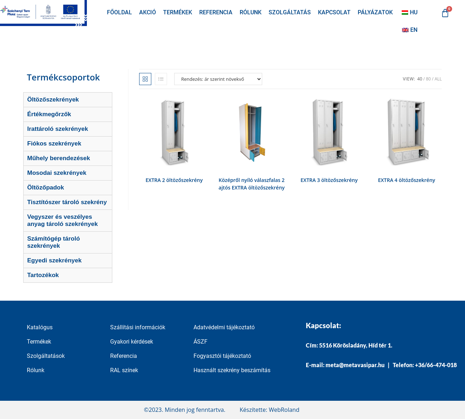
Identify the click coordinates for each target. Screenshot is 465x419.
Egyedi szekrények (54, 260)
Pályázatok (375, 12)
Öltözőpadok (45, 187)
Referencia (215, 12)
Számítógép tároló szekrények (53, 242)
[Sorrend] (218, 79)
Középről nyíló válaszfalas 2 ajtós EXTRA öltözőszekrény (252, 184)
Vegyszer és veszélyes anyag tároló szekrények (62, 220)
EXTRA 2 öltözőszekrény (174, 180)
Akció (147, 12)
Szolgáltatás (290, 12)
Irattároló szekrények (57, 128)
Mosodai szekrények (56, 172)
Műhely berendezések (58, 158)
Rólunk (250, 12)
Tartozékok (43, 275)
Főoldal (119, 12)
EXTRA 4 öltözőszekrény (406, 180)
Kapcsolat (334, 12)
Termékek (177, 12)
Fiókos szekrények (54, 143)
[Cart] (445, 13)
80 (428, 79)
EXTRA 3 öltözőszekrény (329, 180)
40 (419, 79)
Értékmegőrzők (49, 114)
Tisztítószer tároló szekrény (67, 202)
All (438, 79)
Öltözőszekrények (53, 99)
